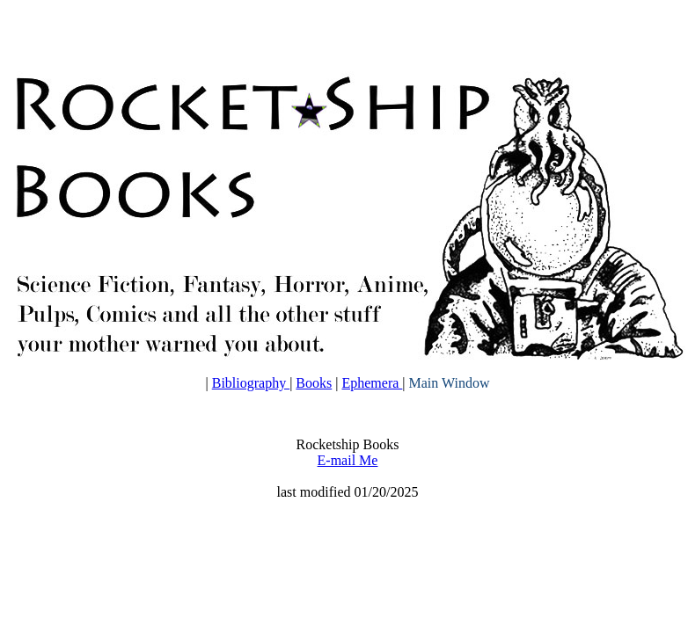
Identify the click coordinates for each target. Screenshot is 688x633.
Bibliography (250, 382)
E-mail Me (348, 460)
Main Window (449, 382)
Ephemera (371, 382)
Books (314, 382)
